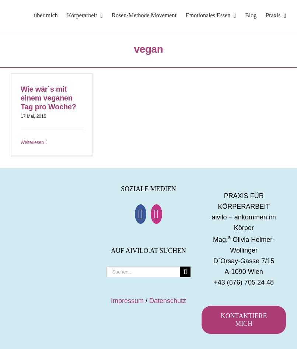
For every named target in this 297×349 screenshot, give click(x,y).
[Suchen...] (143, 272)
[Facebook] (140, 214)
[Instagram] (156, 214)
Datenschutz (167, 300)
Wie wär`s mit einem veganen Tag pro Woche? (48, 98)
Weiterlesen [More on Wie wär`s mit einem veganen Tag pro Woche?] (32, 142)
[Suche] (185, 272)
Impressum (127, 300)
